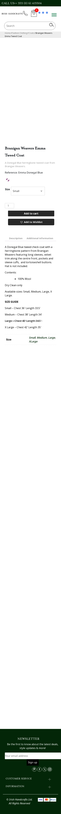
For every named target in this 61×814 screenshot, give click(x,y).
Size (7, 189)
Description (15, 238)
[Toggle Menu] (54, 14)
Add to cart (31, 213)
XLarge (33, 341)
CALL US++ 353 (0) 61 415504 (22, 3)
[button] (31, 222)
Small (32, 337)
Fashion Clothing (19, 33)
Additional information (40, 238)
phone (27, 15)
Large (51, 337)
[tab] (16, 238)
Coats (31, 33)
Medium (42, 337)
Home (7, 33)
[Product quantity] (9, 205)
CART (34, 15)
